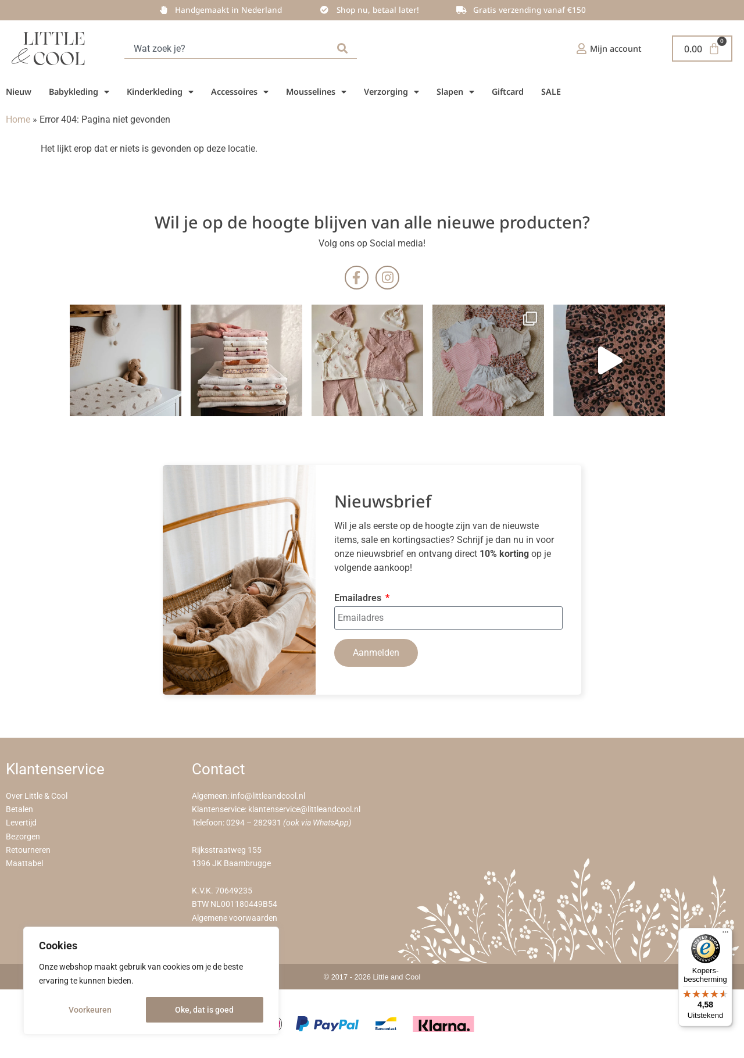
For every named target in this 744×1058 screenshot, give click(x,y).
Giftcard (508, 91)
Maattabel (24, 863)
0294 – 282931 (253, 823)
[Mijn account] (581, 48)
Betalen (19, 809)
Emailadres (359, 598)
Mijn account (616, 48)
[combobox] (228, 48)
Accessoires (240, 92)
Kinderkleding (160, 92)
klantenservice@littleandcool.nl (304, 809)
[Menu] (725, 935)
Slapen (455, 92)
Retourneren (28, 850)
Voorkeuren (90, 1009)
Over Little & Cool (36, 796)
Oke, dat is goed (204, 1009)
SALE (551, 91)
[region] (151, 981)
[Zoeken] (344, 48)
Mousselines (316, 92)
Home (18, 119)
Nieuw (18, 91)
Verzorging (391, 92)
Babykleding (79, 92)
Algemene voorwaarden (234, 918)
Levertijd (21, 823)
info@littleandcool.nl (268, 796)
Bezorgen (23, 837)
